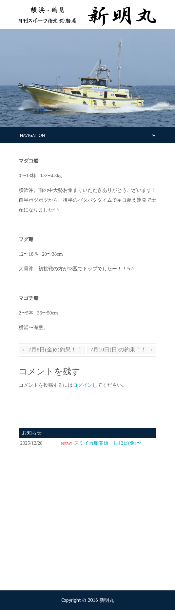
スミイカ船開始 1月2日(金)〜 (107, 443)
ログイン (82, 385)
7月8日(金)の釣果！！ (52, 350)
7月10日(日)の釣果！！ (121, 350)
